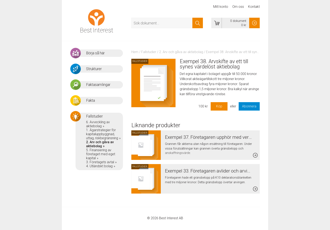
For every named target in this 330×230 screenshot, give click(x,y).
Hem (134, 52)
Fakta (90, 100)
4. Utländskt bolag (99, 166)
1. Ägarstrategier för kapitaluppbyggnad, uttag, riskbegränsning (102, 134)
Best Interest (96, 20)
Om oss (238, 7)
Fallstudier (148, 52)
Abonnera (249, 106)
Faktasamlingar (98, 85)
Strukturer (94, 69)
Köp (219, 106)
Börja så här (95, 53)
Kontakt (254, 7)
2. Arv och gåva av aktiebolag (181, 52)
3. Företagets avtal (100, 162)
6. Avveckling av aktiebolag (98, 124)
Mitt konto (220, 7)
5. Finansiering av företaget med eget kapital (100, 154)
